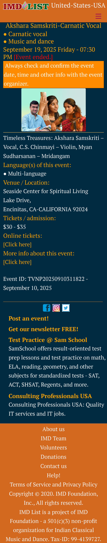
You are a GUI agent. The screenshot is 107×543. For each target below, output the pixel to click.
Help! (53, 475)
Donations (53, 456)
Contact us (53, 466)
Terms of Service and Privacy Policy (53, 484)
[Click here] (17, 244)
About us (53, 429)
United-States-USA (78, 5)
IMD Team (53, 438)
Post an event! (29, 318)
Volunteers (53, 447)
